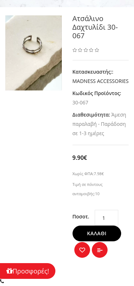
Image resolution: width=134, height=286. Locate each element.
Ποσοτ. (81, 216)
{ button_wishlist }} (82, 250)
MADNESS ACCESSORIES (101, 81)
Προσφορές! (27, 271)
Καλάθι (97, 233)
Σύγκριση (100, 250)
